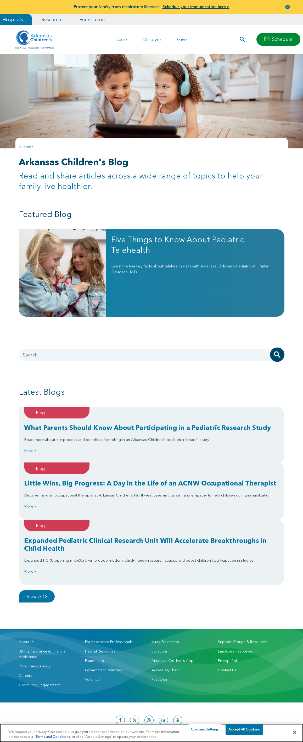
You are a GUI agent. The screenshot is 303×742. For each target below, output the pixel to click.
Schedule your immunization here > (195, 6)
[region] (151, 732)
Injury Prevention (165, 586)
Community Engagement (39, 629)
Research (51, 19)
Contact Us (227, 614)
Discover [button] (152, 39)
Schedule (282, 39)
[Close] (294, 732)
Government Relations (103, 614)
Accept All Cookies (244, 732)
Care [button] (121, 39)
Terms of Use (90, 721)
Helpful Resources (100, 595)
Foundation (92, 19)
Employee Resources (235, 595)
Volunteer (93, 624)
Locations (160, 595)
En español (227, 605)
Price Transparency (34, 610)
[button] (287, 7)
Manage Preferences (118, 721)
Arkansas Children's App (172, 605)
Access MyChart (165, 614)
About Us (27, 586)
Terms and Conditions (53, 736)
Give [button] (182, 39)
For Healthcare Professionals (109, 586)
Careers (25, 620)
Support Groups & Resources (243, 586)
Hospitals (13, 19)
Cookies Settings (205, 732)
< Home (26, 146)
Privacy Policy (69, 721)
